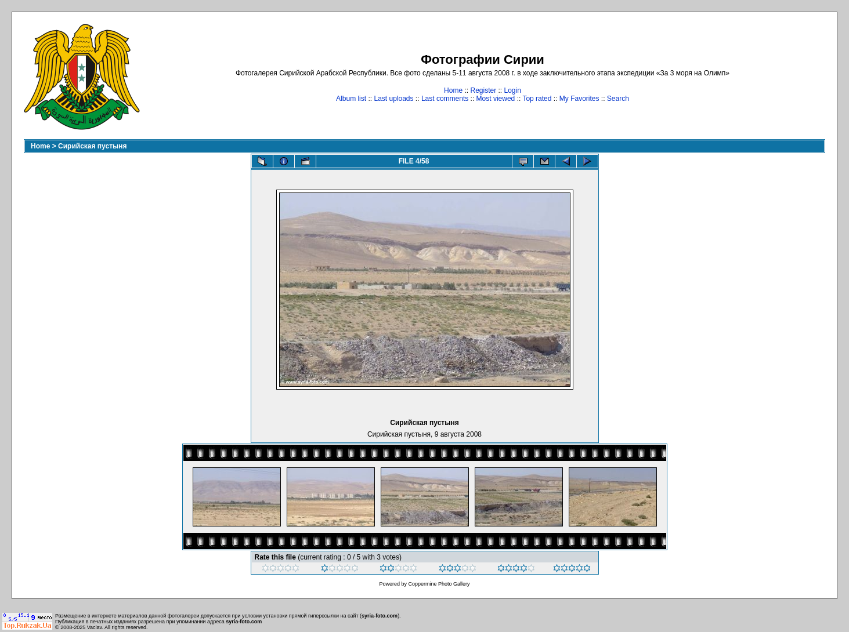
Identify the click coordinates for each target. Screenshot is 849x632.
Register (483, 90)
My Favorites (579, 99)
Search (618, 99)
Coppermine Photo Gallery (438, 584)
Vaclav (94, 627)
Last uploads (393, 99)
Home (453, 90)
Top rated (536, 99)
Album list (351, 99)
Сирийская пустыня (92, 146)
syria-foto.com (380, 616)
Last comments (444, 99)
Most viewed (495, 99)
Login (512, 90)
